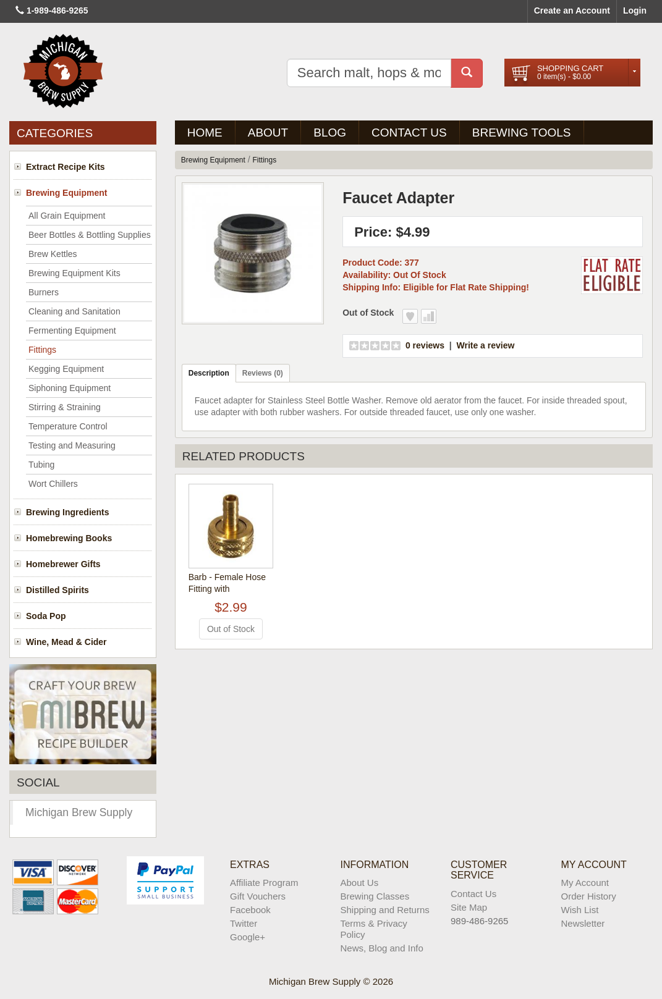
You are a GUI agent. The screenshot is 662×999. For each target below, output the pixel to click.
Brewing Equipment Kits (74, 273)
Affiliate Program (264, 882)
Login (635, 10)
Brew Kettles (52, 254)
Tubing (41, 465)
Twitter (243, 923)
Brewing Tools (521, 132)
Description (209, 373)
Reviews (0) (262, 373)
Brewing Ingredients (67, 512)
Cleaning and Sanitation (74, 311)
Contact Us (409, 132)
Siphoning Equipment (69, 388)
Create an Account (572, 10)
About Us (360, 882)
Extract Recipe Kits (65, 167)
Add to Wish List (410, 316)
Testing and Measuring (72, 445)
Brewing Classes (375, 896)
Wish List (580, 909)
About (268, 132)
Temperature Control (68, 426)
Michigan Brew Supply (78, 812)
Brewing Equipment (66, 193)
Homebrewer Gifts (63, 564)
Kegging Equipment (66, 369)
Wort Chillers (53, 484)
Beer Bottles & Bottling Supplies (89, 235)
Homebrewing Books (69, 538)
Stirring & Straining (64, 407)
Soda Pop (46, 616)
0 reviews (424, 345)
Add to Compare (428, 316)
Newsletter (583, 923)
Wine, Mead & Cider (66, 642)
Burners (43, 292)
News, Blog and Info (382, 948)
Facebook (250, 909)
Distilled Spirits (57, 590)
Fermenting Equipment (72, 330)
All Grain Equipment (67, 216)
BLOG (329, 132)
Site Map (469, 907)
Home (205, 132)
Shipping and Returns (385, 909)
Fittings (42, 350)
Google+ (247, 937)
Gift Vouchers (258, 896)
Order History (588, 896)
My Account (585, 882)
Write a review (485, 345)
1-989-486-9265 (57, 10)
